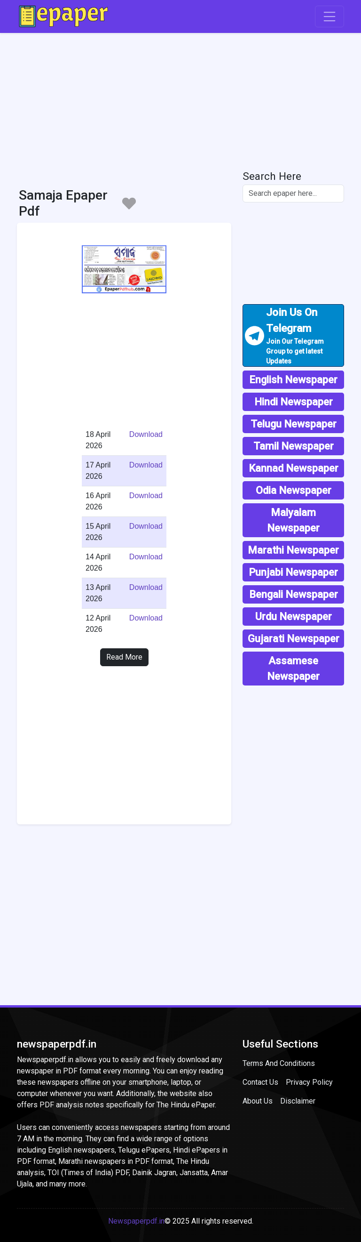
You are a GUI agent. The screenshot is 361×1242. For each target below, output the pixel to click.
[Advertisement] (180, 99)
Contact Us (260, 1082)
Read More (124, 657)
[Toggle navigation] (329, 16)
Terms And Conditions (279, 1063)
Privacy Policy (309, 1082)
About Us (258, 1101)
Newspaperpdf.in (136, 1221)
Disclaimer (297, 1101)
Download (146, 434)
